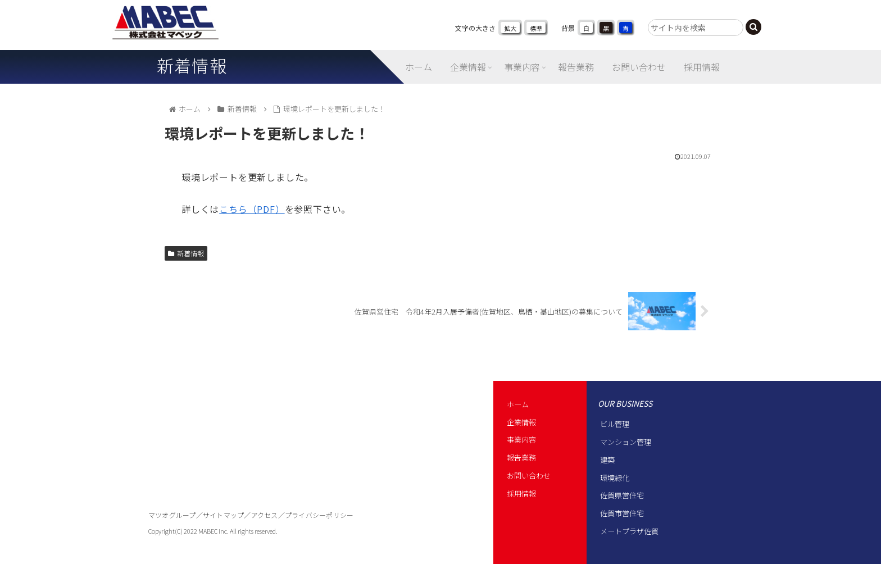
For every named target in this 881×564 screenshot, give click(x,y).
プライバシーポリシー (319, 515)
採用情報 (521, 493)
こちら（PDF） (251, 209)
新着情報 (186, 253)
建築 (607, 459)
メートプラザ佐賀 (629, 531)
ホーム (518, 404)
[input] (695, 27)
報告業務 (521, 457)
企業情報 (521, 422)
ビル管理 (614, 424)
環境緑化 (614, 477)
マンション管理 (625, 441)
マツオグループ (172, 515)
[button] (753, 27)
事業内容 (521, 439)
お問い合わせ (529, 475)
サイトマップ (223, 515)
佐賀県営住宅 (622, 495)
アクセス (264, 515)
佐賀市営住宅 (622, 513)
